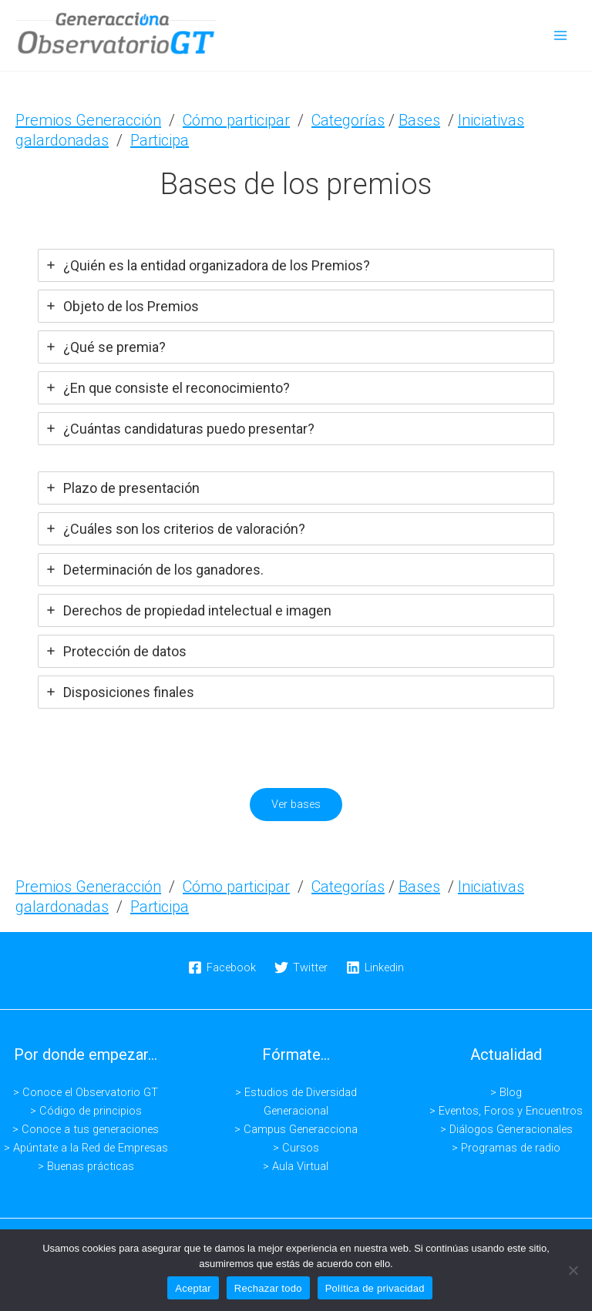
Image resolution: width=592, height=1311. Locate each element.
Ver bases (296, 804)
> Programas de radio (506, 1148)
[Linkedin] (375, 967)
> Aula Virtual (295, 1166)
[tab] (296, 264)
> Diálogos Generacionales (506, 1129)
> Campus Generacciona (296, 1129)
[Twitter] (301, 967)
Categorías (348, 119)
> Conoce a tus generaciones (85, 1129)
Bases (419, 119)
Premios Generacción (88, 119)
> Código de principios (86, 1111)
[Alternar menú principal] (560, 35)
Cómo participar (236, 119)
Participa (159, 139)
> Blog (506, 1092)
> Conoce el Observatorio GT (85, 1092)
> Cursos (296, 1148)
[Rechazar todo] (572, 1270)
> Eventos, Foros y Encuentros (506, 1111)
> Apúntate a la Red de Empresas (86, 1148)
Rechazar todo (268, 1288)
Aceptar (193, 1288)
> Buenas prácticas (86, 1166)
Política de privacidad (375, 1288)
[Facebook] (222, 967)
